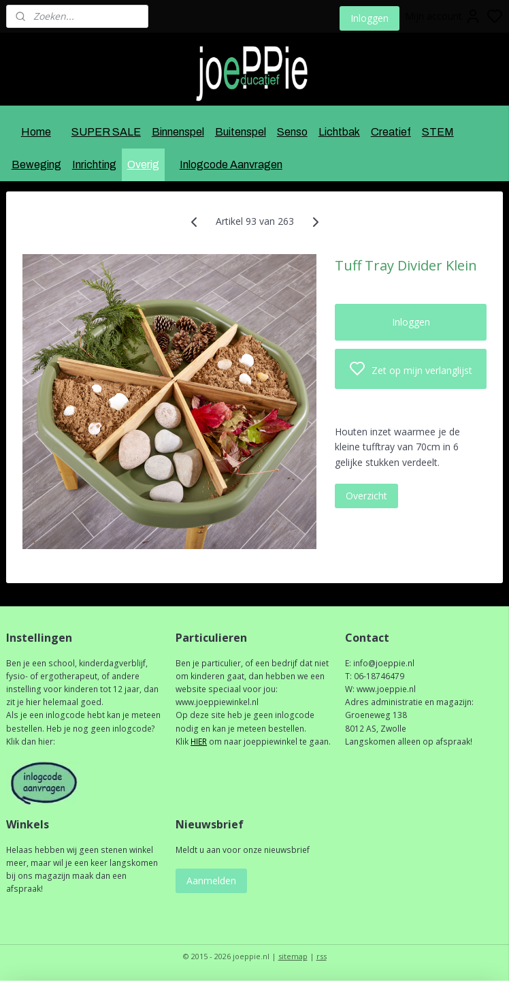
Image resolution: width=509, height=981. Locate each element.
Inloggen (369, 18)
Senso (292, 132)
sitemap (293, 956)
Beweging (36, 164)
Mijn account (443, 16)
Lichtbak (339, 132)
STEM (438, 132)
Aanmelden (211, 880)
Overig (143, 164)
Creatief (391, 132)
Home (36, 132)
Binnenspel (178, 132)
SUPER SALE (106, 132)
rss (321, 956)
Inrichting (94, 164)
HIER (199, 741)
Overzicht (366, 495)
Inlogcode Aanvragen (231, 164)
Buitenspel (240, 132)
